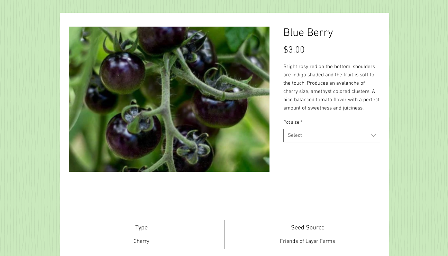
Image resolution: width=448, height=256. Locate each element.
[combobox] (331, 135)
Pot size (292, 122)
